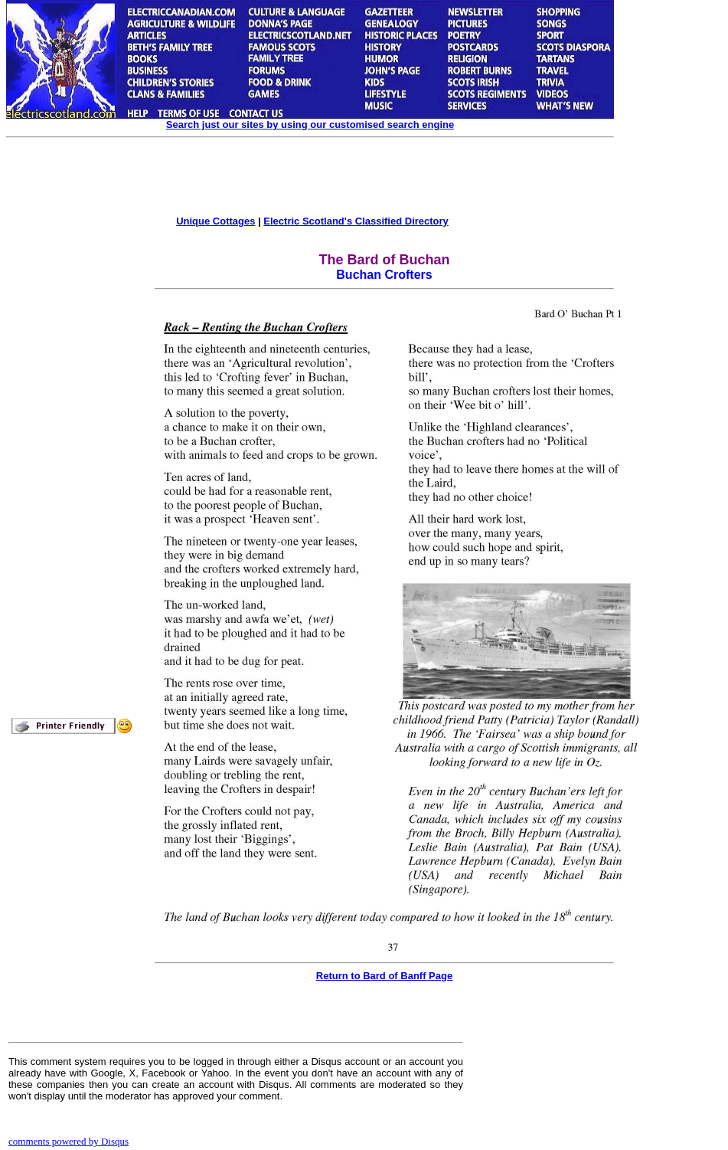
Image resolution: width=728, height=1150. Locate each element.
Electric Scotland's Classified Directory (356, 221)
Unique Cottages (215, 221)
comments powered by (68, 1141)
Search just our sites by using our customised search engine (310, 124)
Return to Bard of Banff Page (384, 975)
